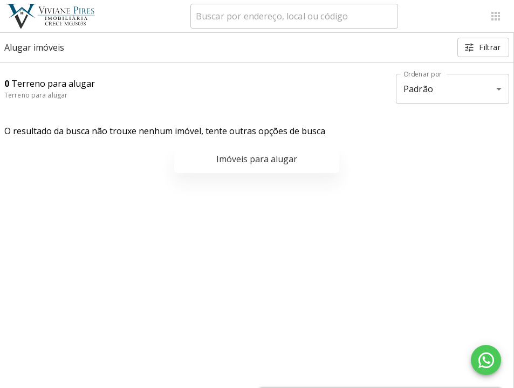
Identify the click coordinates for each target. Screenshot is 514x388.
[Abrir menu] (496, 16)
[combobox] (294, 16)
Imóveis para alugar (256, 159)
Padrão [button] (418, 89)
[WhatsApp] (486, 360)
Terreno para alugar (35, 95)
